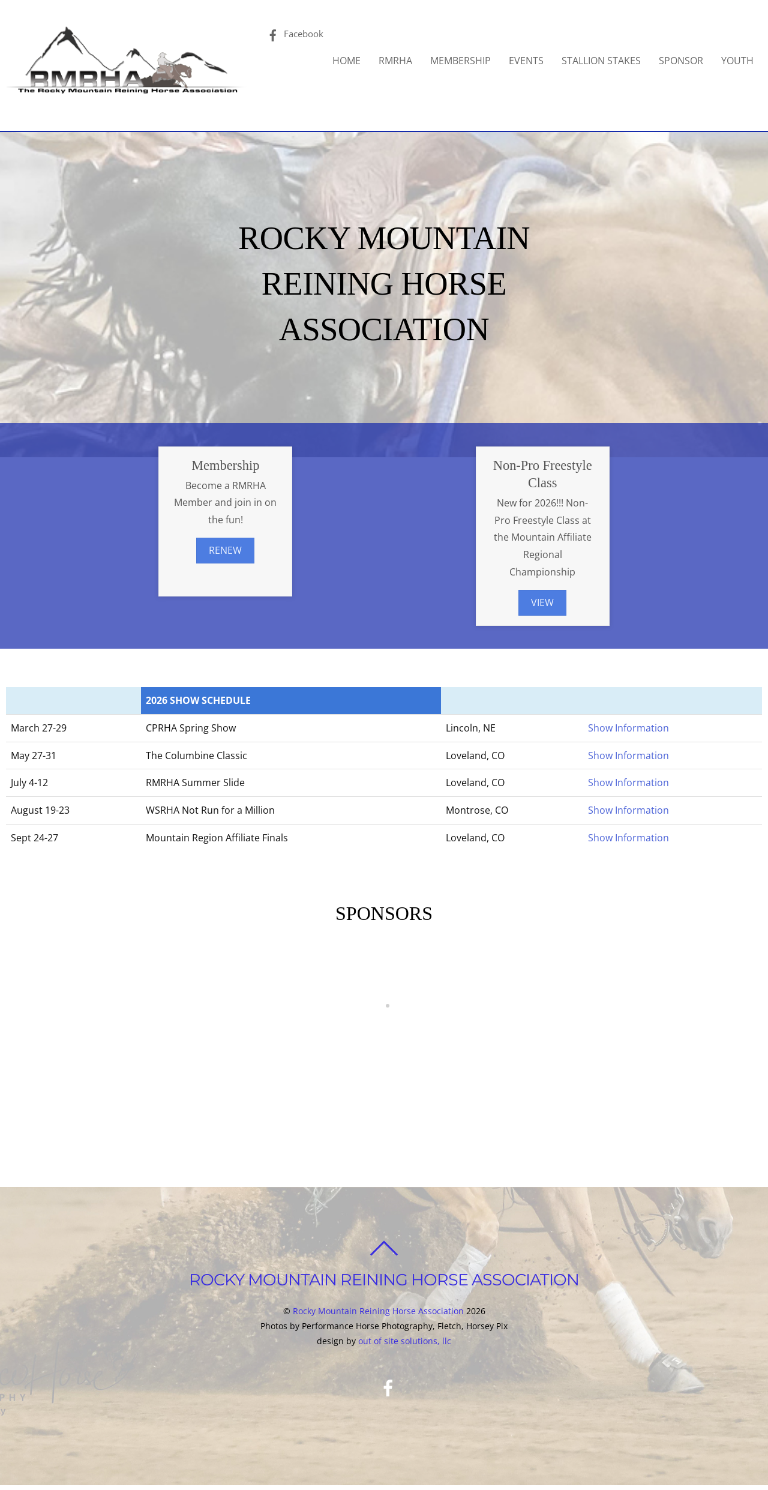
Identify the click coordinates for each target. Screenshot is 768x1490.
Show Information (628, 731)
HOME (350, 62)
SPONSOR (684, 62)
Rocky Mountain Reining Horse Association (378, 1333)
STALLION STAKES (604, 62)
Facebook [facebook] (290, 35)
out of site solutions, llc (404, 1363)
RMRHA (399, 62)
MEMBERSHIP (464, 62)
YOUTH (741, 62)
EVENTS (529, 62)
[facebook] (388, 1410)
